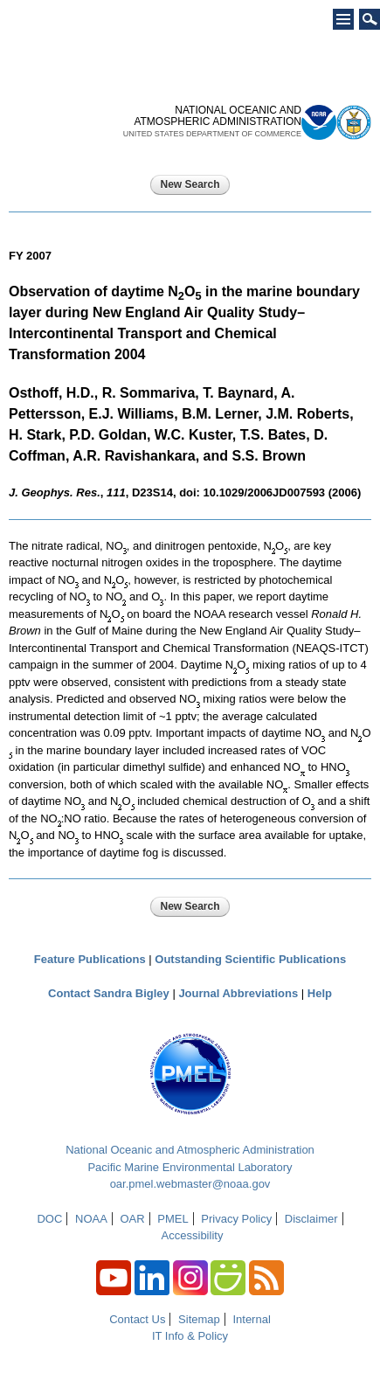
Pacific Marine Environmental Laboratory (189, 1167)
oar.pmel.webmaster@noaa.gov (190, 1183)
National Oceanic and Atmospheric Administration (190, 1149)
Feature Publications (90, 959)
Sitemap (199, 1319)
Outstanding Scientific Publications (250, 959)
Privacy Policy (236, 1218)
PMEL (172, 1218)
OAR (132, 1218)
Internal (251, 1319)
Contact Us (137, 1319)
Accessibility (193, 1235)
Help (319, 993)
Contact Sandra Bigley (108, 993)
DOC (49, 1218)
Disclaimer (311, 1218)
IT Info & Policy (190, 1335)
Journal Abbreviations (238, 993)
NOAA (91, 1218)
